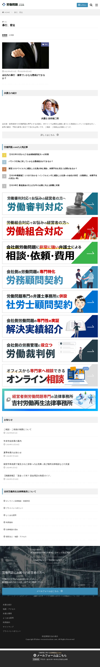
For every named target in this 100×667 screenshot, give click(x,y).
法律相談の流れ (12, 529)
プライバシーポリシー (14, 508)
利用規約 (9, 522)
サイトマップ (8, 627)
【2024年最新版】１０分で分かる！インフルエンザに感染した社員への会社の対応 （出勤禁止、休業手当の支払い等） (53, 176)
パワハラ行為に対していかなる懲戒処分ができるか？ (31, 161)
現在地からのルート (56, 560)
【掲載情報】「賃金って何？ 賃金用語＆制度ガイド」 (28, 475)
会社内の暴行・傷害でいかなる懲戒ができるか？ (23, 77)
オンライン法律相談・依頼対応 (18, 501)
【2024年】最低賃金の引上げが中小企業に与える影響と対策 (34, 185)
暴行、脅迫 (18, 12)
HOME (7, 12)
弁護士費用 (7, 613)
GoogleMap (37, 560)
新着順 (4, 35)
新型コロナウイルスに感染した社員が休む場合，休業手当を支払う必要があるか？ (43, 168)
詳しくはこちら (48, 135)
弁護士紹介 (7, 605)
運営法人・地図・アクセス (16, 537)
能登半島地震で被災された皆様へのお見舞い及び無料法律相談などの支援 (36, 464)
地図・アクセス (9, 609)
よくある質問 (11, 515)
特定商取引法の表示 (50, 636)
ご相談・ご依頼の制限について (18, 429)
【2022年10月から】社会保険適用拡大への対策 (29, 154)
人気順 (11, 35)
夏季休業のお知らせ (13, 452)
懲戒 (46, 44)
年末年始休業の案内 (13, 441)
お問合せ (83, 5)
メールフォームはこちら (52, 655)
